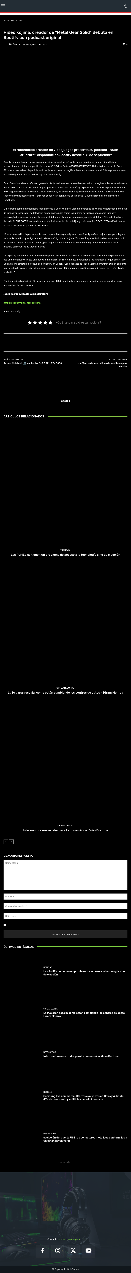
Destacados (17, 20)
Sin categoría (65, 688)
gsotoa (16, 44)
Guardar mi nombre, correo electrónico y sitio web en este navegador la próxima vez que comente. (60, 924)
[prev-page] (6, 842)
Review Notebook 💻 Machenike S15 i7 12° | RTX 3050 (33, 363)
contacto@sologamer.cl (70, 1239)
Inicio (6, 20)
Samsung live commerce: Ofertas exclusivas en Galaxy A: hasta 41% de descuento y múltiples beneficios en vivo (83, 1097)
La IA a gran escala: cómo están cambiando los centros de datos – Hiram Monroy (65, 692)
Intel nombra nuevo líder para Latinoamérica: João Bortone (65, 830)
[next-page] (11, 842)
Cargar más (65, 1162)
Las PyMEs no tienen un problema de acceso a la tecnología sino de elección (65, 554)
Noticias (24, 27)
